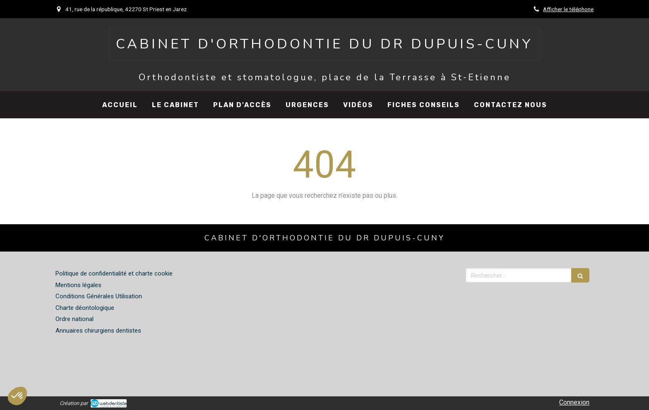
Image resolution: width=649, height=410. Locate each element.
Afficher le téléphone (568, 9)
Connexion (574, 402)
